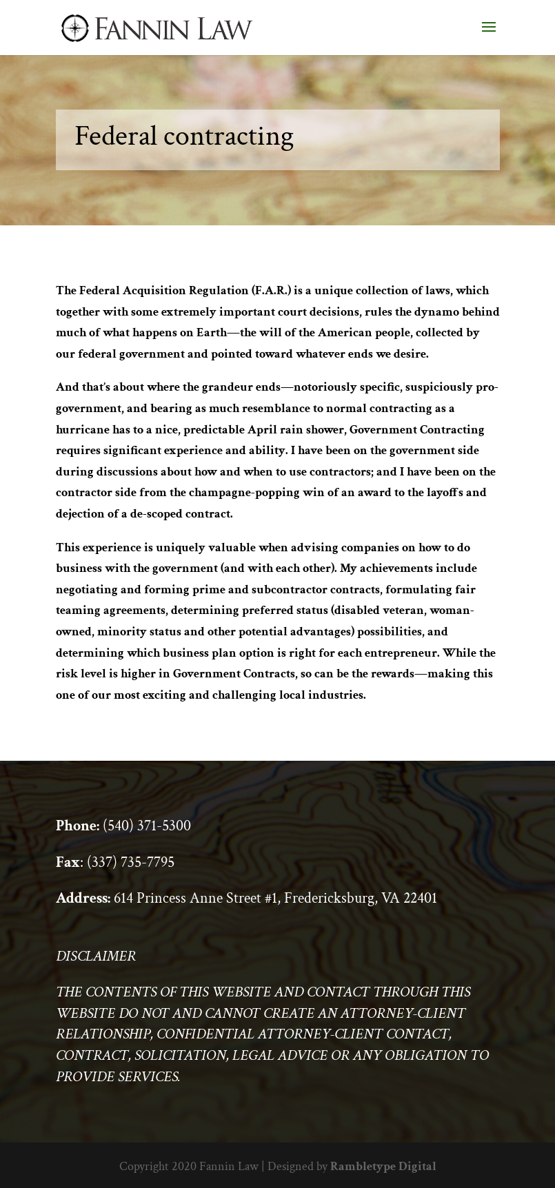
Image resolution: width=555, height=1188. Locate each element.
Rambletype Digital (383, 1166)
